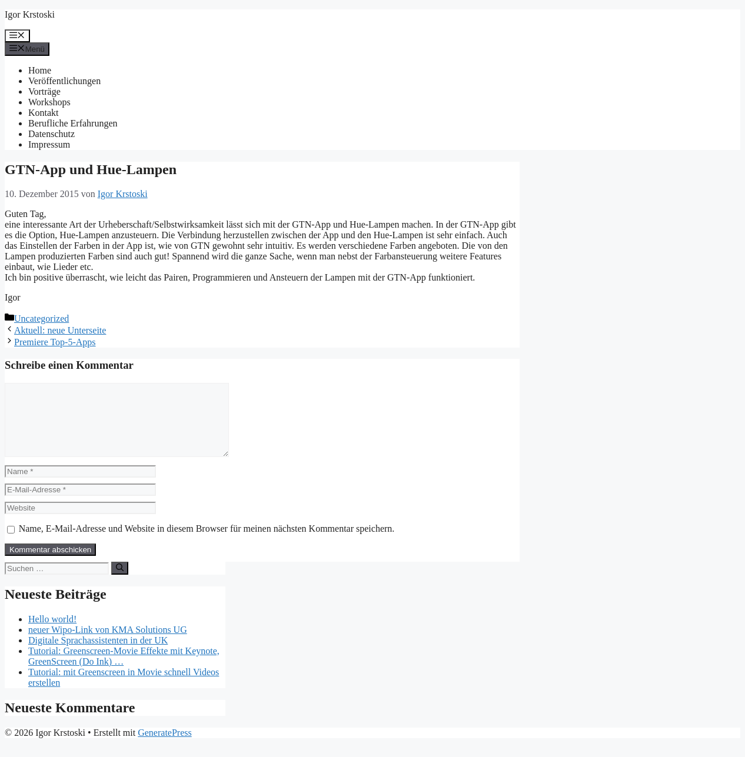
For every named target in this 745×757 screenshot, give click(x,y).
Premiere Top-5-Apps (55, 342)
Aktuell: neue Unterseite (60, 330)
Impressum (49, 144)
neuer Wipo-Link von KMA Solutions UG (107, 644)
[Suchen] (119, 582)
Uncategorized (41, 319)
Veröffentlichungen (64, 81)
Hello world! (52, 633)
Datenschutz (51, 134)
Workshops (49, 102)
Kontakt (43, 113)
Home (39, 70)
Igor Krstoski (30, 14)
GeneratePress (165, 747)
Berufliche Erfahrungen (72, 123)
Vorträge (44, 91)
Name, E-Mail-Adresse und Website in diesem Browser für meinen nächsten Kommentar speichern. (207, 543)
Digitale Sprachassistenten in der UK (98, 654)
